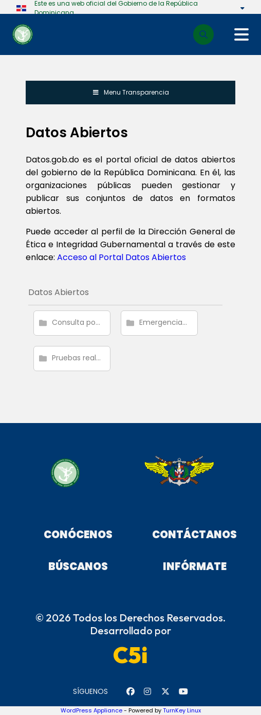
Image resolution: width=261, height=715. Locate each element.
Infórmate (195, 566)
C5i (130, 655)
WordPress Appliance (91, 710)
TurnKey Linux (182, 710)
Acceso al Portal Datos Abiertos (121, 257)
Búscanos (78, 566)
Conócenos (78, 534)
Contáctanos (194, 534)
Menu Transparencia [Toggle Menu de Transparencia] (130, 92)
